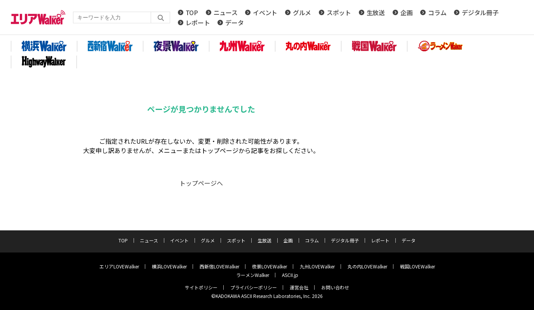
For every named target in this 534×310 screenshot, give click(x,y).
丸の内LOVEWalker (367, 266)
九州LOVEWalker (317, 266)
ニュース (226, 12)
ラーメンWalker (252, 275)
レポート (198, 22)
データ (234, 22)
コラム (437, 12)
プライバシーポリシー (253, 287)
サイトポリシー (201, 287)
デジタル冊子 (480, 12)
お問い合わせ (335, 287)
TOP (192, 12)
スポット (339, 12)
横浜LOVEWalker (169, 266)
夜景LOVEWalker (269, 266)
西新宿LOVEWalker (219, 266)
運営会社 (299, 287)
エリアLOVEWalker (119, 266)
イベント (265, 12)
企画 (406, 12)
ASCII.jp (290, 275)
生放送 (376, 12)
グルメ (302, 12)
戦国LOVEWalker (417, 266)
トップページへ (201, 183)
